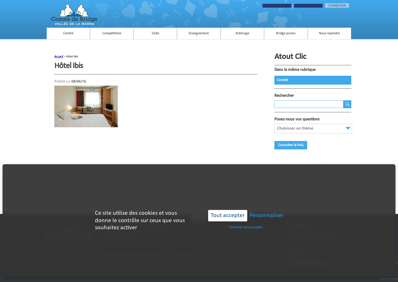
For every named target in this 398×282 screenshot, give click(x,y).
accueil (58, 56)
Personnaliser (267, 209)
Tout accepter (228, 209)
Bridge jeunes (285, 33)
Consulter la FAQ (290, 145)
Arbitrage (242, 33)
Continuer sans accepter (246, 221)
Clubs (155, 33)
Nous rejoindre (329, 33)
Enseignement (199, 33)
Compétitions (112, 33)
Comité (68, 33)
